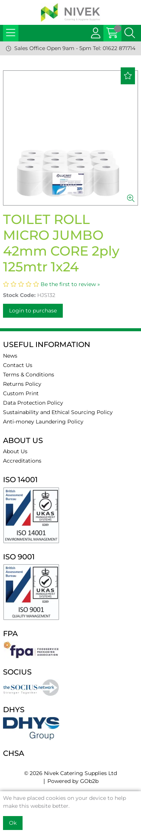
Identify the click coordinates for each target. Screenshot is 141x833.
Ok (13, 822)
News (10, 355)
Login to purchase (33, 310)
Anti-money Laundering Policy (43, 421)
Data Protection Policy (33, 402)
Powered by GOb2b (73, 781)
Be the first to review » (70, 284)
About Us (15, 451)
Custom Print (21, 393)
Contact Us (17, 365)
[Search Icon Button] (129, 33)
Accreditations (22, 460)
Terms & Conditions (28, 374)
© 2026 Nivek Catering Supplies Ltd (70, 773)
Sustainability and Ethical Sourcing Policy (58, 412)
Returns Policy (22, 384)
